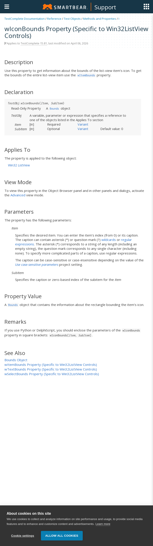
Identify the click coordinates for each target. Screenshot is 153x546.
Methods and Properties (99, 19)
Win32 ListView (19, 165)
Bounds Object (15, 360)
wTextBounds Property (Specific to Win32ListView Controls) (50, 369)
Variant (83, 124)
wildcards (108, 239)
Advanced (17, 195)
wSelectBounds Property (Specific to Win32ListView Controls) (51, 374)
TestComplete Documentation (24, 19)
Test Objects (72, 19)
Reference (54, 19)
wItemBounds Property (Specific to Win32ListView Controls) (50, 364)
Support (105, 7)
